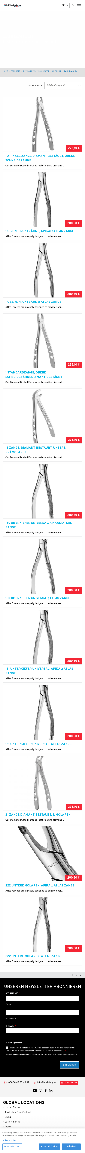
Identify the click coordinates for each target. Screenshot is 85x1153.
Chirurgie (56, 71)
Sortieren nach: (35, 85)
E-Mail (10, 1026)
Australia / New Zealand (18, 1112)
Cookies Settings (12, 1147)
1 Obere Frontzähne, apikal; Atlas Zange (39, 231)
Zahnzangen (70, 71)
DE (64, 5)
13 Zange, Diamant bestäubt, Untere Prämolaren (35, 450)
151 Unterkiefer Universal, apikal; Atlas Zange (39, 671)
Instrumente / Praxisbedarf (36, 71)
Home (5, 71)
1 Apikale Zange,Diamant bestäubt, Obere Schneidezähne (40, 158)
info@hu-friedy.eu (46, 1082)
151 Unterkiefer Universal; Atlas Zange (38, 744)
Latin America (12, 1121)
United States (12, 1107)
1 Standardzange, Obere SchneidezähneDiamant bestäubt (33, 375)
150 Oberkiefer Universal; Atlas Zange (37, 598)
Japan (8, 1126)
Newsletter (71, 1082)
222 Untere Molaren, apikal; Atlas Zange (39, 886)
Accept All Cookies (49, 1147)
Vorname (12, 993)
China (8, 1117)
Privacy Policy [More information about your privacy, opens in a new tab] (9, 1141)
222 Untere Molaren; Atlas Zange (33, 956)
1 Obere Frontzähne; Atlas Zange (33, 302)
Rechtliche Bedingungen (20, 1055)
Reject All (71, 1147)
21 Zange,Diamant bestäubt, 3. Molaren (38, 815)
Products (15, 71)
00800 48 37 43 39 (18, 1082)
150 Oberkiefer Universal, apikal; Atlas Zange (38, 525)
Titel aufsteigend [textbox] (55, 85)
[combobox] (63, 85)
